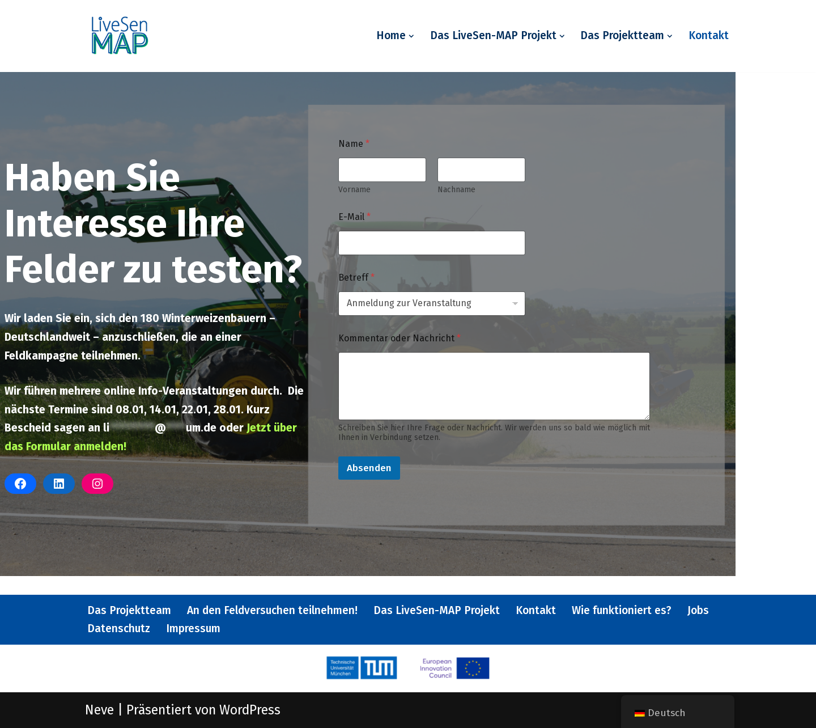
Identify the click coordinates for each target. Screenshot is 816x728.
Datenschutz (118, 628)
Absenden (369, 468)
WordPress (249, 710)
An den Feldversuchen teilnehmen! (272, 610)
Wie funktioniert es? (622, 610)
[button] (411, 36)
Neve (99, 710)
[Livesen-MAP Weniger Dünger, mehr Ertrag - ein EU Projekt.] (119, 36)
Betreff (356, 277)
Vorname (354, 189)
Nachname (456, 189)
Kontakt (708, 35)
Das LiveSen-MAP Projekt (436, 610)
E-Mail (354, 216)
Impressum (193, 628)
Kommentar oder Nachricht (399, 338)
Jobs (698, 610)
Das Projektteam (129, 610)
